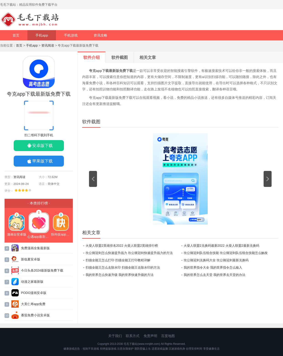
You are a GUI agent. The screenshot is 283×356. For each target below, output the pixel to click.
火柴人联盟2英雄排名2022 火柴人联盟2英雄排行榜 (122, 245)
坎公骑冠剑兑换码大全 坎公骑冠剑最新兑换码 (216, 260)
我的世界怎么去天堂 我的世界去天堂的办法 (214, 275)
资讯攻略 (100, 35)
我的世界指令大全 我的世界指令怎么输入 (213, 267)
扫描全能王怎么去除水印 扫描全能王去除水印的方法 (123, 267)
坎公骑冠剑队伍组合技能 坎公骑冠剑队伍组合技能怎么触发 (226, 253)
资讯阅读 (47, 45)
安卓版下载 (42, 145)
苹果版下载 (42, 161)
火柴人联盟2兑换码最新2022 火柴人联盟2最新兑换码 (221, 245)
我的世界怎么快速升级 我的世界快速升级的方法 (120, 275)
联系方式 (132, 336)
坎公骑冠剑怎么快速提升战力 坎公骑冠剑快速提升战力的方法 (129, 253)
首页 (16, 35)
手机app (41, 35)
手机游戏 (71, 35)
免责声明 (150, 336)
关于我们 (115, 336)
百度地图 (168, 336)
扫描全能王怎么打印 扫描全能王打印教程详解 (118, 260)
